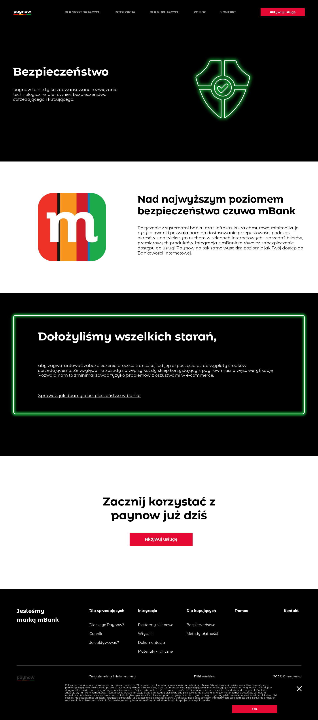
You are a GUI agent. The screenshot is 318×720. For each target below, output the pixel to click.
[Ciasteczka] (298, 688)
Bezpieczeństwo (201, 625)
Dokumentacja (151, 642)
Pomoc (200, 12)
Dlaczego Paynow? (106, 625)
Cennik (95, 634)
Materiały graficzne (155, 651)
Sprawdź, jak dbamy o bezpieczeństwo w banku (89, 395)
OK (255, 709)
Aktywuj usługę (283, 12)
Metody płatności (202, 634)
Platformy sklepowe (155, 625)
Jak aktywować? (104, 642)
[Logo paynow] (22, 12)
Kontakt (228, 12)
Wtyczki (145, 634)
